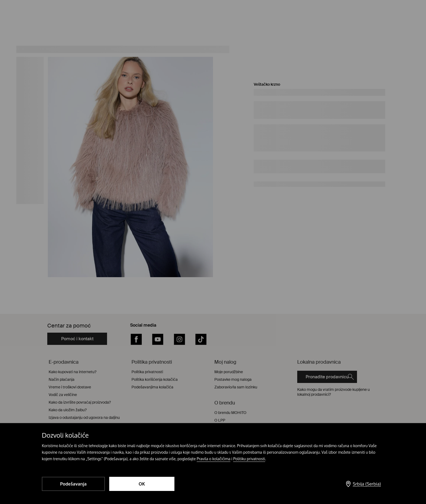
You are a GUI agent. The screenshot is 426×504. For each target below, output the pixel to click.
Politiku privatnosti (249, 458)
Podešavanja (73, 484)
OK (142, 484)
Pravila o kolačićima (213, 458)
